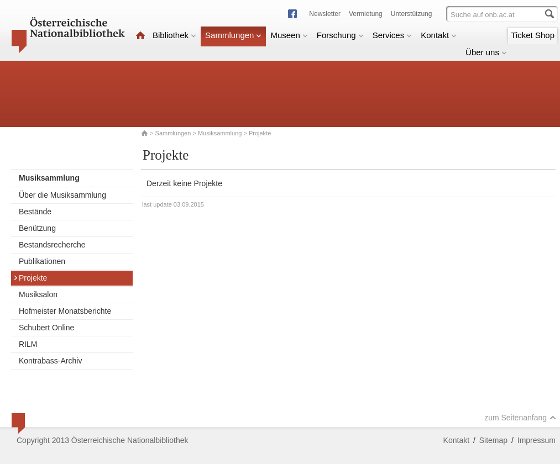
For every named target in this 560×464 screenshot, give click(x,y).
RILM (28, 344)
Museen (288, 35)
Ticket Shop (532, 35)
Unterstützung (411, 14)
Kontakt (439, 35)
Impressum (536, 440)
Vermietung (366, 14)
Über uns (486, 52)
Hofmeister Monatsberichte (65, 311)
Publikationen (42, 261)
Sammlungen (233, 35)
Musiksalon (38, 294)
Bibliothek (174, 35)
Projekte (30, 277)
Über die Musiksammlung (62, 195)
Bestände (35, 211)
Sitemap (493, 440)
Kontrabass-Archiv (50, 360)
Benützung (37, 228)
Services (392, 35)
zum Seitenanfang (520, 417)
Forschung (340, 35)
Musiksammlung (220, 133)
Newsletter (325, 14)
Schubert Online (46, 327)
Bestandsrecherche (52, 244)
